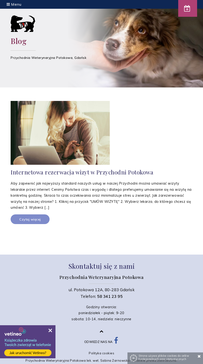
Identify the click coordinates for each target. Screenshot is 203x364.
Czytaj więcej (30, 219)
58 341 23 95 (110, 296)
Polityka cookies (101, 353)
